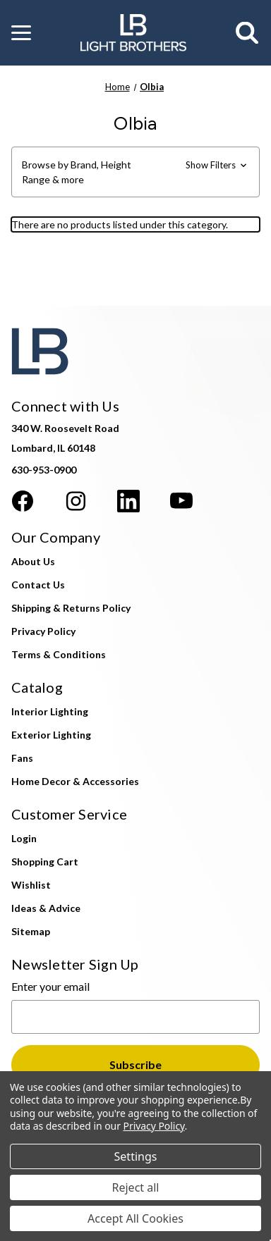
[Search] (248, 33)
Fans (22, 758)
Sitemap (30, 931)
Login (24, 838)
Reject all (135, 1187)
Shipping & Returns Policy (71, 608)
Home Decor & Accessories (75, 781)
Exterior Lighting (51, 735)
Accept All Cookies (135, 1218)
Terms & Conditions (58, 654)
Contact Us (38, 585)
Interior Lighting (49, 711)
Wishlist (31, 885)
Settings (135, 1156)
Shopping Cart (44, 862)
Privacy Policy (43, 631)
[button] (21, 33)
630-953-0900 (43, 470)
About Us (33, 561)
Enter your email (50, 986)
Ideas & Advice (45, 908)
